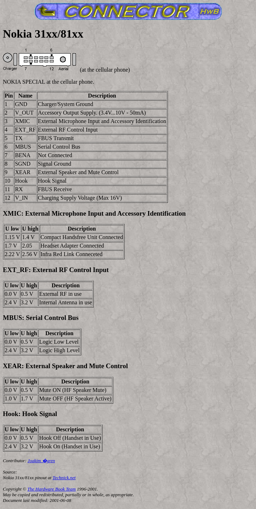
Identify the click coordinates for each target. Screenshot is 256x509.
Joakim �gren (41, 460)
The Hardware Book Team (51, 489)
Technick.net (64, 477)
